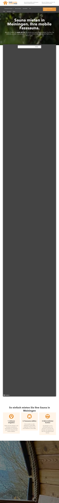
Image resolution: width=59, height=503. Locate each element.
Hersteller (9, 11)
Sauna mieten (18, 8)
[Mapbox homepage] (6, 395)
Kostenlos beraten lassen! (48, 9)
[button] (9, 8)
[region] (29, 220)
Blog (14, 11)
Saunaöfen (25, 8)
